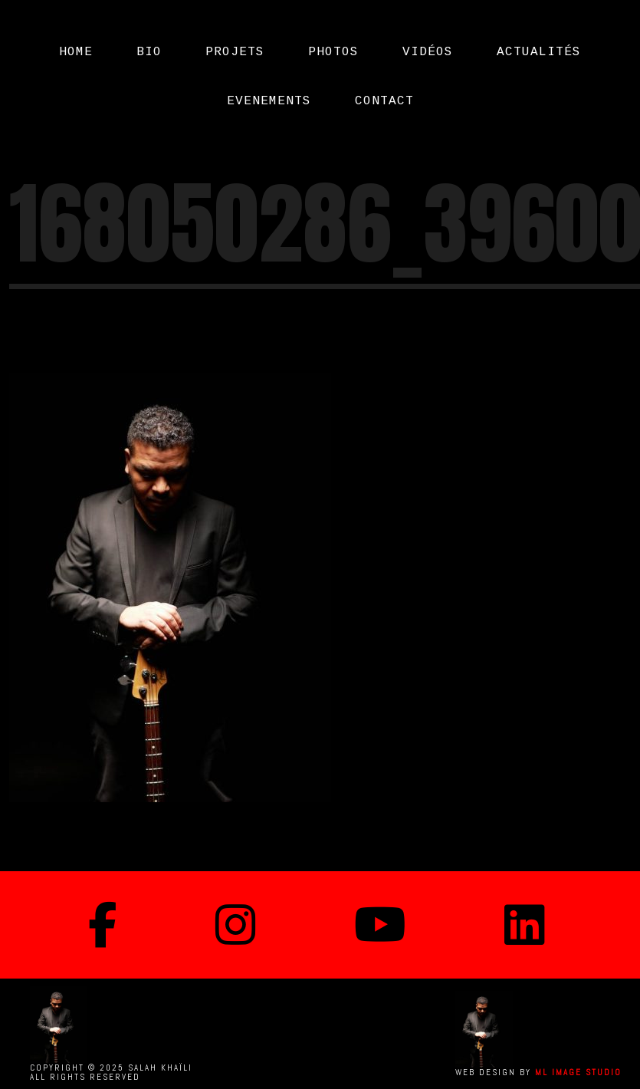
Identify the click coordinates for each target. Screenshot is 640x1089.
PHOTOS (333, 52)
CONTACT (384, 101)
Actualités (539, 52)
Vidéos (427, 52)
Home (76, 52)
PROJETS (234, 52)
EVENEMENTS (269, 101)
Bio (149, 52)
